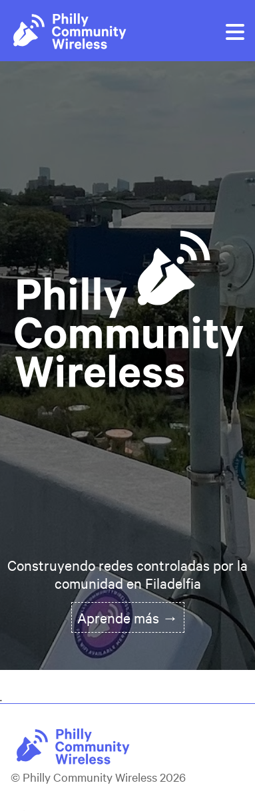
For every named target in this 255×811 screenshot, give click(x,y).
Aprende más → (127, 617)
